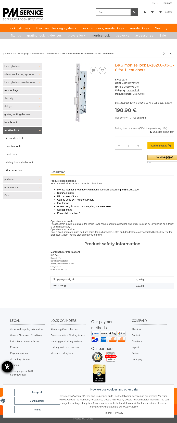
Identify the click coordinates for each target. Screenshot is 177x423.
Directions (137, 341)
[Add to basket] (160, 145)
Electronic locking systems (19, 74)
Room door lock (14, 138)
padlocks (9, 179)
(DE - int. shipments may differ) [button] (153, 128)
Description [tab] (57, 172)
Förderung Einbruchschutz (64, 329)
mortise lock (133, 90)
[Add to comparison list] (93, 70)
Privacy (14, 347)
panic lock (11, 154)
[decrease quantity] (119, 146)
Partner (136, 353)
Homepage (137, 359)
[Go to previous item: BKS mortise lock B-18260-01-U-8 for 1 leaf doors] (170, 53)
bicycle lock (10, 122)
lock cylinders (12, 66)
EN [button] (153, 3)
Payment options (19, 353)
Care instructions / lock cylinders (68, 335)
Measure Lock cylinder (62, 353)
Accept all (37, 392)
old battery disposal (20, 359)
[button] (144, 12)
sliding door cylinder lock (19, 162)
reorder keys (11, 90)
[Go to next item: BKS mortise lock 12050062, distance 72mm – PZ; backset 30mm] (163, 53)
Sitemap (14, 365)
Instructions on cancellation (24, 341)
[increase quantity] (138, 146)
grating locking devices (17, 114)
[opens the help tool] (7, 366)
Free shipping (139, 117)
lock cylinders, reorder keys (19, 82)
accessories (11, 187)
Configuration (37, 401)
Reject (37, 409)
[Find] (113, 12)
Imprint (135, 347)
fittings (8, 106)
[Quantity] (128, 146)
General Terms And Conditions (26, 335)
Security (9, 98)
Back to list (10, 53)
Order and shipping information (26, 329)
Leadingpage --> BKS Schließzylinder (21, 373)
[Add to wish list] (102, 70)
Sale (6, 195)
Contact (167, 3)
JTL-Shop (88, 419)
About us (136, 329)
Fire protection (14, 170)
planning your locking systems (66, 341)
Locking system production (65, 347)
